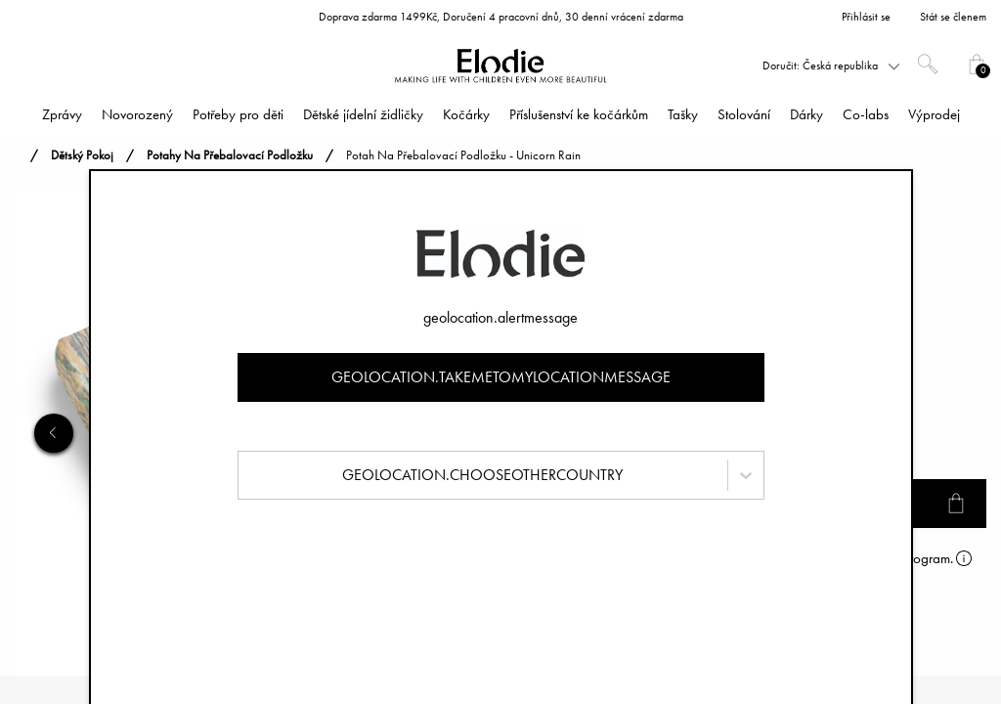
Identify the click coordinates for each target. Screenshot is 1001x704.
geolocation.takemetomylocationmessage (501, 377)
